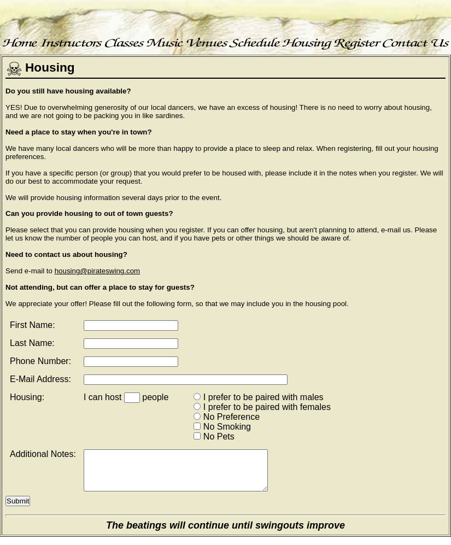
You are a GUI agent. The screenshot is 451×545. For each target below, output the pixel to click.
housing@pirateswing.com (97, 271)
